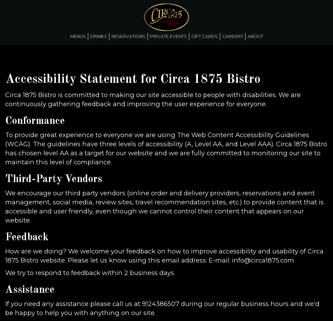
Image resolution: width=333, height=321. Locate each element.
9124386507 (160, 304)
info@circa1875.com (263, 260)
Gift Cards (204, 36)
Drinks (98, 36)
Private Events (168, 36)
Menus (78, 36)
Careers (232, 36)
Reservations (128, 36)
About (255, 36)
